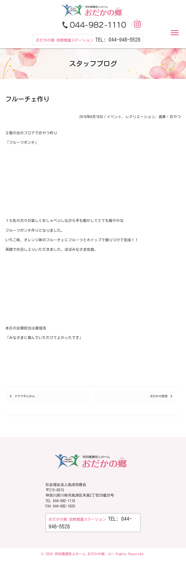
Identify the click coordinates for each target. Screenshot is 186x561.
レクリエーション (140, 117)
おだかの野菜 (159, 396)
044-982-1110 (64, 501)
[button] (175, 32)
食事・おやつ (170, 117)
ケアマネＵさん (25, 396)
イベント (114, 117)
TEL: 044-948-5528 (117, 39)
